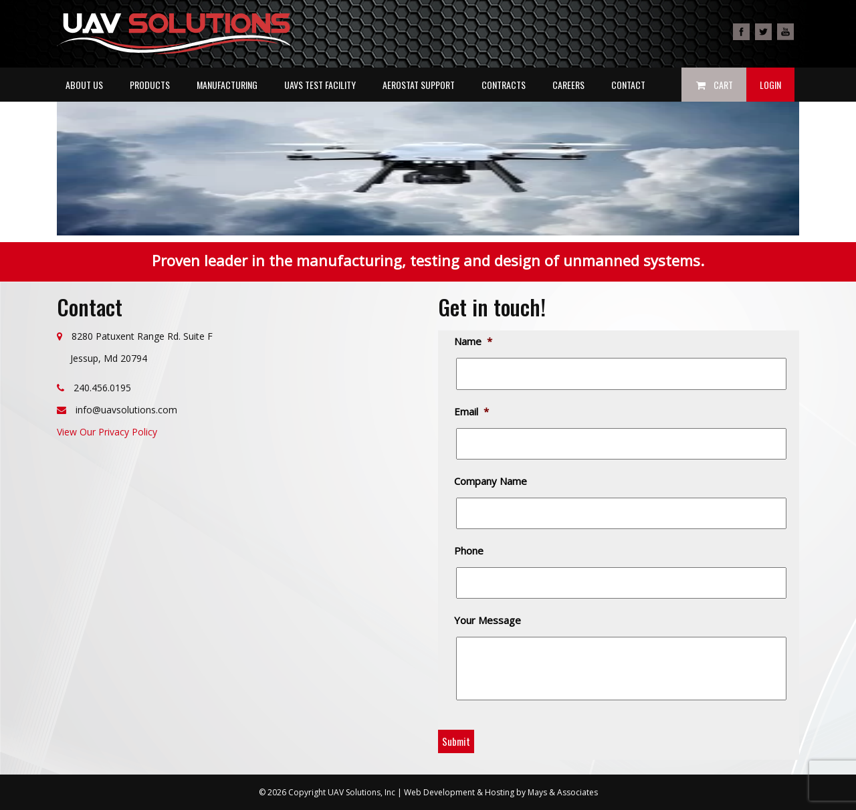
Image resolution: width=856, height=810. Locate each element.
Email (472, 411)
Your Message (488, 620)
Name (474, 341)
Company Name (491, 481)
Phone (470, 550)
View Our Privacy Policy (107, 431)
